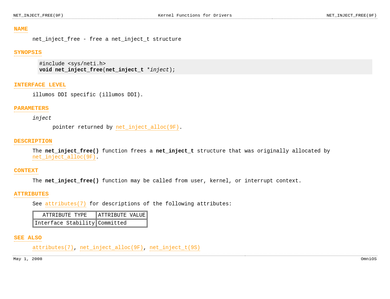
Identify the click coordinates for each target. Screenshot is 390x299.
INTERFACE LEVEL (40, 92)
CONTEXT (26, 186)
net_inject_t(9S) (175, 271)
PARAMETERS (31, 117)
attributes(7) (65, 223)
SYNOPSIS (28, 56)
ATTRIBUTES (31, 212)
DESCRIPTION (33, 153)
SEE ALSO (28, 260)
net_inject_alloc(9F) (147, 138)
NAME (21, 30)
